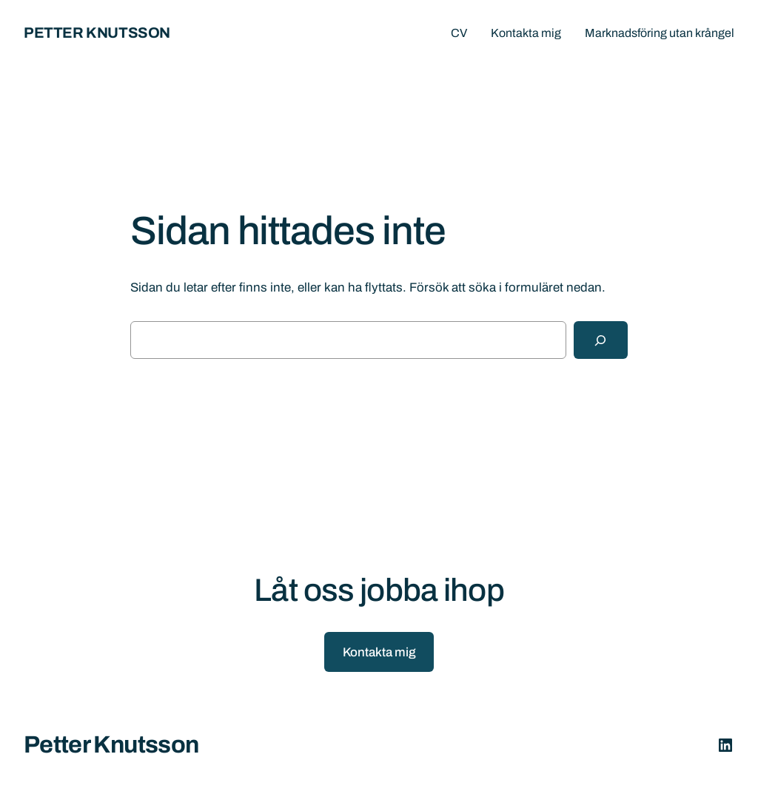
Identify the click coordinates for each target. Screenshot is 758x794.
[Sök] (601, 340)
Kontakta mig (379, 652)
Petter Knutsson (97, 32)
